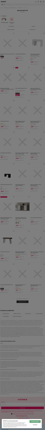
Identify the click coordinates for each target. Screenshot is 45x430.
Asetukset (35, 424)
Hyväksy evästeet (35, 421)
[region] (22, 423)
